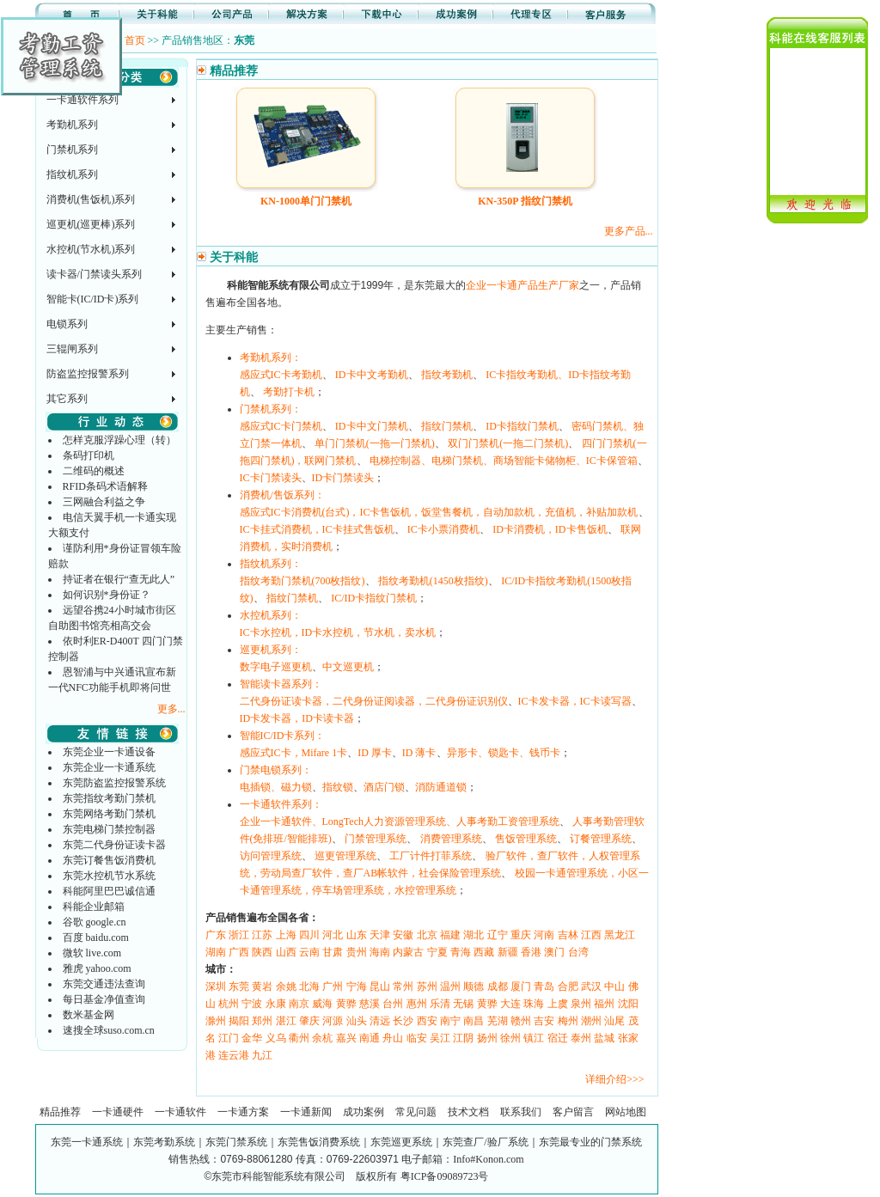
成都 (497, 986)
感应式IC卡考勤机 (281, 375)
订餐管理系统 (601, 839)
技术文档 (468, 1112)
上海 (286, 935)
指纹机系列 (72, 174)
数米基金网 (88, 1015)
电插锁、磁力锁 (276, 787)
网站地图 (625, 1112)
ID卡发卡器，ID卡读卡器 (297, 718)
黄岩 (262, 986)
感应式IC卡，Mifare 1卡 (294, 753)
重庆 (520, 935)
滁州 (215, 1021)
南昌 (473, 1021)
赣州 (520, 1021)
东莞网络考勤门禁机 (109, 814)
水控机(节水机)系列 (91, 249)
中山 (614, 986)
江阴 (463, 1038)
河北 (332, 935)
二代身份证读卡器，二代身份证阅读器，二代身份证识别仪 (374, 701)
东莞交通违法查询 (104, 984)
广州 (332, 986)
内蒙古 (408, 952)
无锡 (463, 1004)
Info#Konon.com (488, 1159)
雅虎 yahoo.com (97, 968)
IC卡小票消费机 (443, 529)
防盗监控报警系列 (87, 374)
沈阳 (628, 1004)
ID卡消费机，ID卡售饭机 (549, 529)
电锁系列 (67, 324)
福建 (450, 935)
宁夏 (437, 952)
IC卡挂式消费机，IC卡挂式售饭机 (317, 529)
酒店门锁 (384, 787)
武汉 (591, 986)
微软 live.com (92, 953)
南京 (299, 1004)
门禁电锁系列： (276, 770)
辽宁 (497, 935)
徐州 (510, 1038)
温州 (450, 986)
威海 (322, 1004)
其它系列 (67, 399)
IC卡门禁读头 (271, 478)
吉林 (568, 935)
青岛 (544, 986)
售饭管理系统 (526, 839)
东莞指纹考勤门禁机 (109, 798)
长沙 (403, 1021)
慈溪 (369, 1004)
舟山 (392, 1038)
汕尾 (614, 1021)
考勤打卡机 (289, 392)
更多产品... (628, 231)
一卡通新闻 (306, 1112)
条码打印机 (88, 455)
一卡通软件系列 (82, 100)
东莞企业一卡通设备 (109, 752)
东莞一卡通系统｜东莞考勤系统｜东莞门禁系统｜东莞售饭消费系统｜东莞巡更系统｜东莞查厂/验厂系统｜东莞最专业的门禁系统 (346, 1142)
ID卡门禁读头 (343, 478)
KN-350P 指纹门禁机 (525, 201)
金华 (251, 1038)
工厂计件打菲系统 (430, 856)
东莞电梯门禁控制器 (109, 829)
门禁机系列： (271, 409)
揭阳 (239, 1021)
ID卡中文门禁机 (371, 426)
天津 (380, 935)
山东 (356, 935)
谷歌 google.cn (94, 922)
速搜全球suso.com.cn (109, 1030)
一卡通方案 (243, 1112)
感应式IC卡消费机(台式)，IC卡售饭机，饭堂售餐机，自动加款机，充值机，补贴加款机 (439, 512)
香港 (531, 952)
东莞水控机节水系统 (109, 876)
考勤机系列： (271, 357)
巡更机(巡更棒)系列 (91, 224)
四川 (309, 935)
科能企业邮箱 (94, 907)
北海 (309, 986)
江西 (591, 935)
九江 (262, 1055)
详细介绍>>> (614, 1079)
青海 (460, 952)
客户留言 (573, 1112)
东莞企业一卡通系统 (109, 767)
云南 (309, 952)
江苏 (262, 935)
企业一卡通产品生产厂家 (522, 285)
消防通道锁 (441, 787)
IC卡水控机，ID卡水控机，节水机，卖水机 (338, 632)
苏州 (427, 986)
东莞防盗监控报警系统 (114, 783)
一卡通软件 (180, 1112)
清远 (380, 1021)
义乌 (276, 1038)
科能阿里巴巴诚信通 (109, 891)
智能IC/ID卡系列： (283, 736)
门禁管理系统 (375, 839)
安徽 (403, 935)
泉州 (581, 1004)
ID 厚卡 (375, 753)
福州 (604, 1004)
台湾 (578, 952)
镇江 (533, 1038)
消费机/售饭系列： (282, 495)
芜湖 (497, 1021)
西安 (427, 1021)
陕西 (262, 952)
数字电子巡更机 (276, 667)
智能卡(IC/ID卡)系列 (92, 299)
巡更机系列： (271, 650)
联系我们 (520, 1112)
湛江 (286, 1021)
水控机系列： (271, 615)
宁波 (251, 1004)
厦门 (520, 986)
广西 (239, 952)
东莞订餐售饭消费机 (109, 860)
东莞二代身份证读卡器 (114, 845)
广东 (215, 935)
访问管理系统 (271, 856)
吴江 (440, 1038)
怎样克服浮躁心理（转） (119, 440)
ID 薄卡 (419, 753)
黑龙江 (619, 935)
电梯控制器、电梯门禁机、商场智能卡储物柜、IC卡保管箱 (504, 461)
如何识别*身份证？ (106, 595)
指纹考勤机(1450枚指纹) (433, 581)
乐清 (440, 1004)
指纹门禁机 (447, 426)
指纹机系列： (271, 564)
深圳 (215, 986)
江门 (228, 1038)
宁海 (356, 986)
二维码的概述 (94, 471)
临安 (416, 1038)
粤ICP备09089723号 (444, 1176)
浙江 (239, 935)
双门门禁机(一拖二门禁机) (508, 443)
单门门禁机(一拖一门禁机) (375, 443)
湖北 (473, 935)
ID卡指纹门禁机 (522, 426)
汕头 (356, 1021)
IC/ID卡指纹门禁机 (374, 598)
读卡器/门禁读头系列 (94, 274)
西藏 (484, 952)
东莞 (239, 986)
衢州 (299, 1038)
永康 (276, 1004)
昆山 (380, 986)
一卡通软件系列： (281, 804)
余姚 (286, 986)
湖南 (215, 952)
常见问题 (416, 1112)
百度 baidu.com (96, 937)
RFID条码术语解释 (105, 486)
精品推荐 (60, 1112)
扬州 (487, 1038)
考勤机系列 (72, 125)
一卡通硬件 (118, 1112)
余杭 (322, 1038)
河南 (544, 935)
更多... (171, 709)
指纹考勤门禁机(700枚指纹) (302, 581)
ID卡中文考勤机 (371, 375)
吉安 (544, 1021)
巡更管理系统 (345, 856)
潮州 (591, 1021)
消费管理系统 (451, 839)
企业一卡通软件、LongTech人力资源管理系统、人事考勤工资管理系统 (399, 821)
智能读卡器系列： (281, 684)
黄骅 (346, 1004)
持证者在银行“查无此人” (119, 579)
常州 (403, 986)
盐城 (604, 1038)
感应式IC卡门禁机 (281, 426)
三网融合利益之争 (104, 502)
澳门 (554, 952)
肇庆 (309, 1021)
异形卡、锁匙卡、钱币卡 (503, 753)
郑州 (262, 1021)
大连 (510, 1004)
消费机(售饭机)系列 (91, 199)
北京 (427, 935)
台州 (392, 1004)
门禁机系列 (72, 150)
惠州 (416, 1004)
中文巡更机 (348, 667)
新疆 (508, 952)
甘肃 (332, 952)
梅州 (568, 1021)
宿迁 (557, 1038)
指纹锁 (337, 787)
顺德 (473, 986)
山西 (286, 952)
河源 (332, 1021)
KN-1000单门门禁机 (305, 201)
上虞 (557, 1004)
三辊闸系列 (72, 349)
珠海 (533, 1004)
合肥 (568, 986)
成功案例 (363, 1112)
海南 (380, 952)
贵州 (356, 952)
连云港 (233, 1055)
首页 (135, 40)
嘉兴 (346, 1038)
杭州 (228, 1004)
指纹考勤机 (447, 375)
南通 (369, 1038)
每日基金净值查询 (104, 999)
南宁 (450, 1021)
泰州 (581, 1038)
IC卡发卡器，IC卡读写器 (575, 701)
